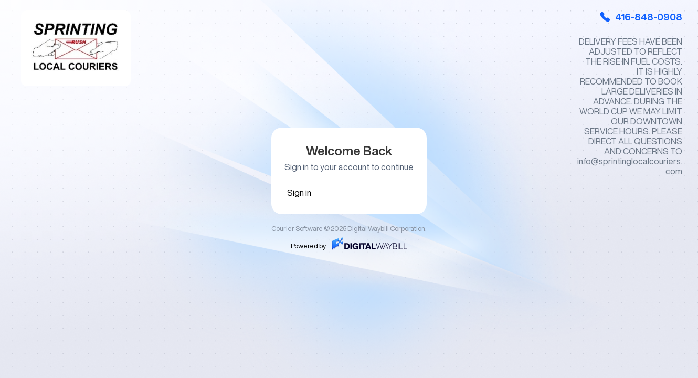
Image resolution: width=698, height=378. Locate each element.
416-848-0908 (640, 16)
